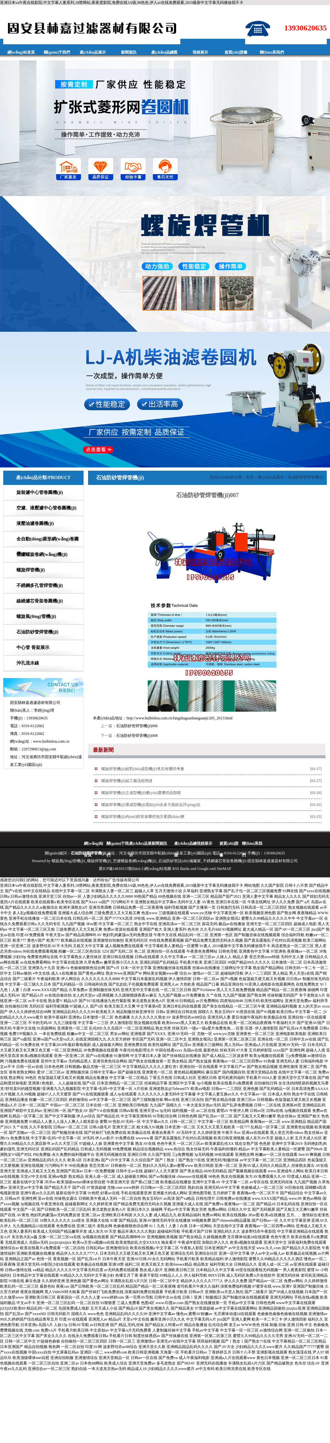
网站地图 (252, 885)
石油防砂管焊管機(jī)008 (137, 735)
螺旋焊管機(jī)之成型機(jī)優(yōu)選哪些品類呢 (141, 792)
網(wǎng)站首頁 (21, 52)
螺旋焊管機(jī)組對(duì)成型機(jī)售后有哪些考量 (142, 769)
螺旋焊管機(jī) (30, 570)
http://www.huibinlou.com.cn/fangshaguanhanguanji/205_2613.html (179, 718)
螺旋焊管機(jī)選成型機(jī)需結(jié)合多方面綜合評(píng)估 (150, 804)
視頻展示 (200, 52)
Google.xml (206, 868)
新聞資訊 (128, 52)
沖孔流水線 (27, 663)
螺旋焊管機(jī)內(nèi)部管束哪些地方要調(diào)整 (143, 816)
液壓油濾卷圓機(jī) (35, 523)
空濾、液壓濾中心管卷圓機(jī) (46, 508)
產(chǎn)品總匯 (164, 52)
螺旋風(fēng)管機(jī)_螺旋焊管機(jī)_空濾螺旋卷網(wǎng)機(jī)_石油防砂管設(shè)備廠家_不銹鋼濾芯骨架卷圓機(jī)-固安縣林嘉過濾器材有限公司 (175, 861)
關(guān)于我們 (57, 52)
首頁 (250, 477)
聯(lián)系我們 (272, 52)
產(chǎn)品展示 (93, 52)
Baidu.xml (188, 868)
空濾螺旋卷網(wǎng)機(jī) (41, 554)
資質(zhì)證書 (236, 52)
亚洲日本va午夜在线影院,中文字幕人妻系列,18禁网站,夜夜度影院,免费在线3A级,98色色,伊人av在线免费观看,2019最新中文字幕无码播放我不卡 (121, 2)
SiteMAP (224, 868)
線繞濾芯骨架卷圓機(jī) (39, 601)
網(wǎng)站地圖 (157, 868)
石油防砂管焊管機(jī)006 (137, 726)
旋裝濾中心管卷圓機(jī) (39, 492)
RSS (175, 868)
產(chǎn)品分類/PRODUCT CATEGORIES (43, 484)
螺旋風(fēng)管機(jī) (36, 616)
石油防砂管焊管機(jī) (37, 632)
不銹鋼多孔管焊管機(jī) (39, 585)
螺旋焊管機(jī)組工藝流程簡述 (127, 781)
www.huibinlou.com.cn (51, 741)
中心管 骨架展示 (32, 647)
